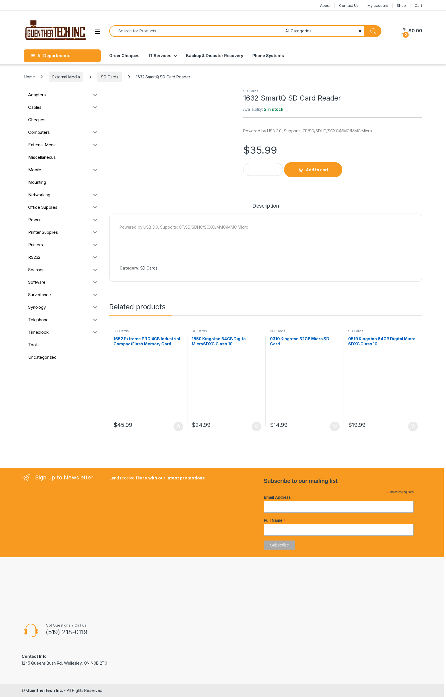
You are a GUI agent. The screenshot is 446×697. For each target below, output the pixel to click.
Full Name (275, 520)
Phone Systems (268, 55)
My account (377, 5)
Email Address (279, 497)
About (325, 5)
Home (29, 76)
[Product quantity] (263, 169)
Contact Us (349, 5)
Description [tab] (265, 206)
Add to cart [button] (178, 426)
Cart (418, 5)
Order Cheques (124, 55)
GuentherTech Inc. (44, 690)
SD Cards (109, 76)
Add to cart (317, 169)
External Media (66, 76)
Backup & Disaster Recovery (214, 55)
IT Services (160, 55)
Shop (401, 5)
